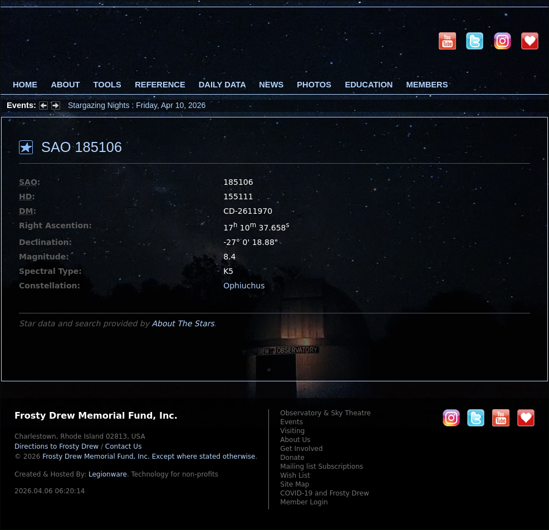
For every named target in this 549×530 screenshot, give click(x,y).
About (65, 84)
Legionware (108, 474)
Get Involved (301, 449)
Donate (292, 458)
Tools (107, 84)
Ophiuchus (243, 285)
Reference (160, 84)
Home (25, 84)
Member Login (304, 502)
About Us (295, 440)
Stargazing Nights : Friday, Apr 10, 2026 (136, 105)
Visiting (292, 431)
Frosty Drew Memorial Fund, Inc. (148, 456)
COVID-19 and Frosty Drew (324, 493)
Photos (314, 84)
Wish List (295, 475)
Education (369, 84)
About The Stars (182, 323)
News (271, 84)
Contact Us (123, 446)
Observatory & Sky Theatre (325, 413)
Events (291, 422)
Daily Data (222, 84)
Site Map (294, 484)
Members (427, 84)
